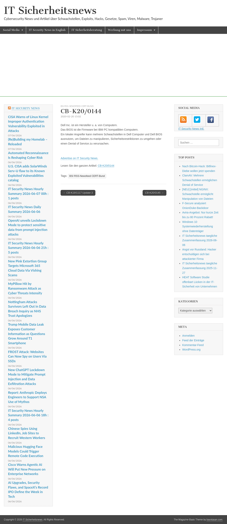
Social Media (11, 30)
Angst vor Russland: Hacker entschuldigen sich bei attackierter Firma (199, 254)
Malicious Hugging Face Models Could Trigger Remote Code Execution (25, 451)
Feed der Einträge (193, 340)
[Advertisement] (113, 69)
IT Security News (26, 108)
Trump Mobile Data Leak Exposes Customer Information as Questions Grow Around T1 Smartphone (26, 333)
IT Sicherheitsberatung (87, 30)
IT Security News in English (47, 30)
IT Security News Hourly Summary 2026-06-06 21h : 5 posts (28, 247)
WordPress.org (191, 349)
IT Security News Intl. (191, 128)
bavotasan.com (214, 519)
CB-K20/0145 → (154, 192)
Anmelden (188, 335)
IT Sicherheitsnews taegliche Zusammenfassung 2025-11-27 (199, 268)
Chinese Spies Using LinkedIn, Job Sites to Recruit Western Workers (26, 433)
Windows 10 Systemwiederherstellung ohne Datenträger (197, 226)
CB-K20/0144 (106, 165)
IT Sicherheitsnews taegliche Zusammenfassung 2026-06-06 (199, 240)
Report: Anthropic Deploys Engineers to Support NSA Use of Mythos (27, 397)
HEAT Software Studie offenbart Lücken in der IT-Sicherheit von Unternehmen (199, 282)
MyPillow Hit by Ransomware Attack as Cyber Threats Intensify (25, 288)
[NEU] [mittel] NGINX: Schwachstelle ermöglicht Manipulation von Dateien (197, 194)
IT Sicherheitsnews (50, 10)
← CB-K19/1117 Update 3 (78, 192)
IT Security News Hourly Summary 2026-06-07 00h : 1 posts (28, 193)
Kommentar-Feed (193, 345)
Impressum (144, 30)
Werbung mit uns (119, 30)
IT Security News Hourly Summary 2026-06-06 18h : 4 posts (28, 415)
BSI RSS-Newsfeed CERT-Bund (77, 106)
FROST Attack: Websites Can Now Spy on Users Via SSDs (27, 356)
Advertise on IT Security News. (79, 158)
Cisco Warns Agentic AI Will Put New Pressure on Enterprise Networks (27, 469)
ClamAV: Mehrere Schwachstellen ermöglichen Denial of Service (199, 180)
